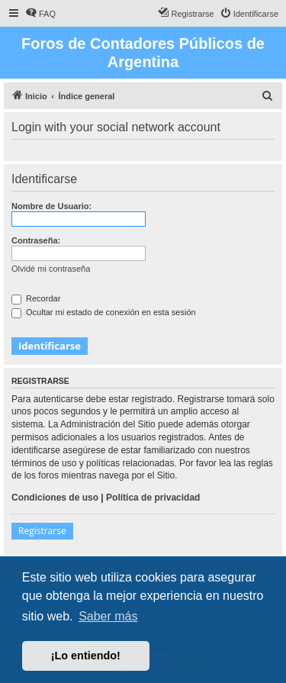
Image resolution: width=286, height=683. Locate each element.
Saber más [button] (108, 616)
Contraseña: (35, 240)
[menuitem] (40, 14)
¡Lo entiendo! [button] (86, 655)
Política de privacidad (153, 497)
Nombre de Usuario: (51, 206)
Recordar (35, 298)
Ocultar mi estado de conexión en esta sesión (103, 312)
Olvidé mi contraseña (50, 268)
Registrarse (42, 530)
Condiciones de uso (54, 497)
